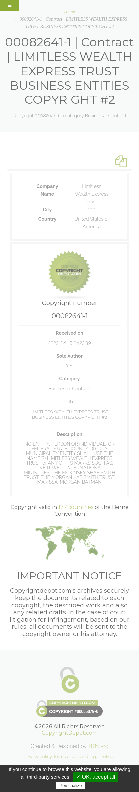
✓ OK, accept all (95, 777)
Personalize (71, 785)
